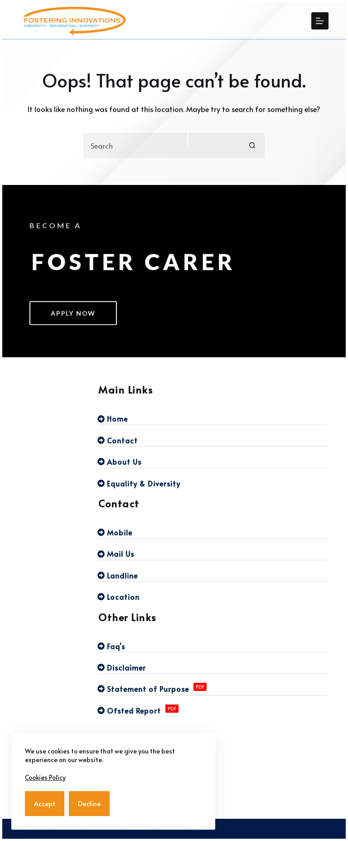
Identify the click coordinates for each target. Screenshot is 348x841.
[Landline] (212, 575)
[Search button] (252, 145)
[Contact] (212, 440)
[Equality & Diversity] (212, 483)
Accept (44, 803)
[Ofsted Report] (212, 710)
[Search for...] (161, 145)
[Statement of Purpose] (212, 689)
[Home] (212, 418)
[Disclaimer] (212, 667)
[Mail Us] (212, 553)
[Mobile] (212, 532)
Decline (89, 803)
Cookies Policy (45, 777)
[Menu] (320, 20)
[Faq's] (212, 646)
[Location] (212, 597)
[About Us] (212, 461)
